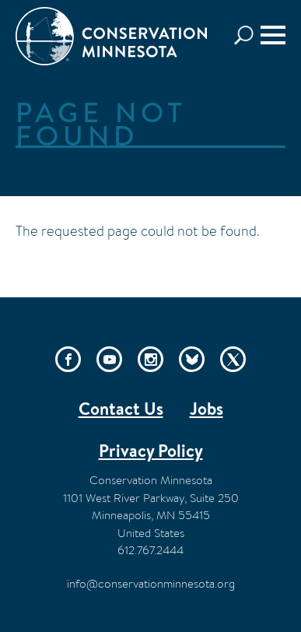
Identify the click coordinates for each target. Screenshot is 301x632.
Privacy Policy (151, 450)
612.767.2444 (150, 549)
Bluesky (192, 359)
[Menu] (273, 35)
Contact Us (121, 408)
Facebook (68, 359)
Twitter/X (233, 359)
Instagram (150, 359)
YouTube (109, 359)
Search (248, 35)
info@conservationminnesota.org (151, 583)
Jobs (206, 408)
